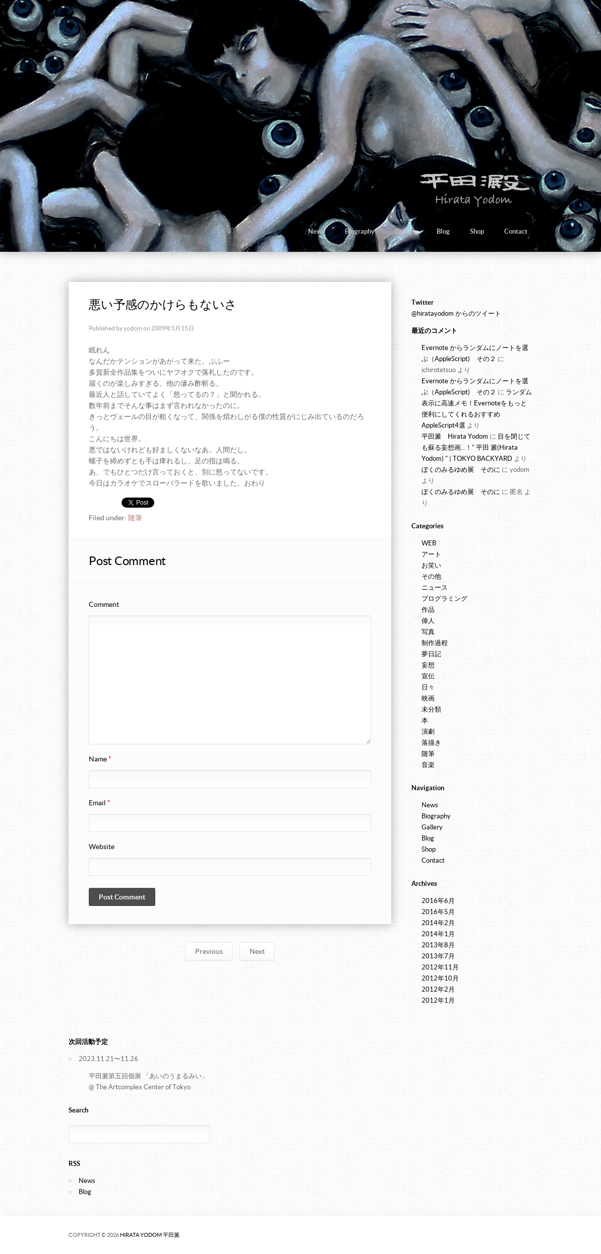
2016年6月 (438, 900)
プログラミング (444, 598)
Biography (360, 231)
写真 (428, 632)
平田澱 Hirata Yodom (455, 436)
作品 (428, 609)
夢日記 (431, 654)
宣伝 (428, 676)
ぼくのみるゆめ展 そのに (461, 469)
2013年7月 (438, 956)
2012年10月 (440, 978)
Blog (443, 231)
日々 (428, 687)
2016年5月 (438, 912)
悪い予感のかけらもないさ (163, 304)
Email (99, 803)
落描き (431, 742)
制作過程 (435, 643)
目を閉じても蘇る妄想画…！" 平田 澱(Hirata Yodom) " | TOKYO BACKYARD (476, 447)
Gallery (405, 231)
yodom (133, 328)
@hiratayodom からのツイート (456, 313)
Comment (104, 604)
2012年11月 (440, 967)
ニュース (435, 587)
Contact (515, 231)
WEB (429, 543)
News (316, 231)
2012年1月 (438, 1000)
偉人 (428, 620)
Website (101, 847)
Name (100, 759)
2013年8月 (438, 945)
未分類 (431, 709)
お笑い (431, 565)
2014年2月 (438, 923)
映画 (428, 698)
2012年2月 (438, 989)
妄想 (428, 665)
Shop (477, 231)
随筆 (135, 518)
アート (431, 554)
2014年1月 (438, 934)
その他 (431, 576)
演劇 (428, 731)
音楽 (428, 765)
